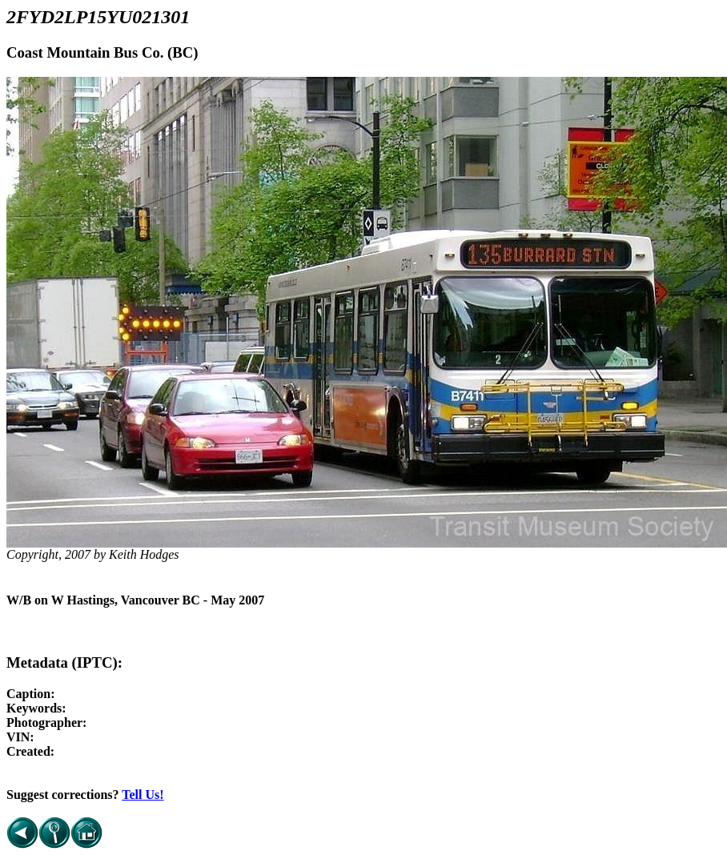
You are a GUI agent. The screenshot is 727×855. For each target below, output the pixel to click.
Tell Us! (142, 794)
